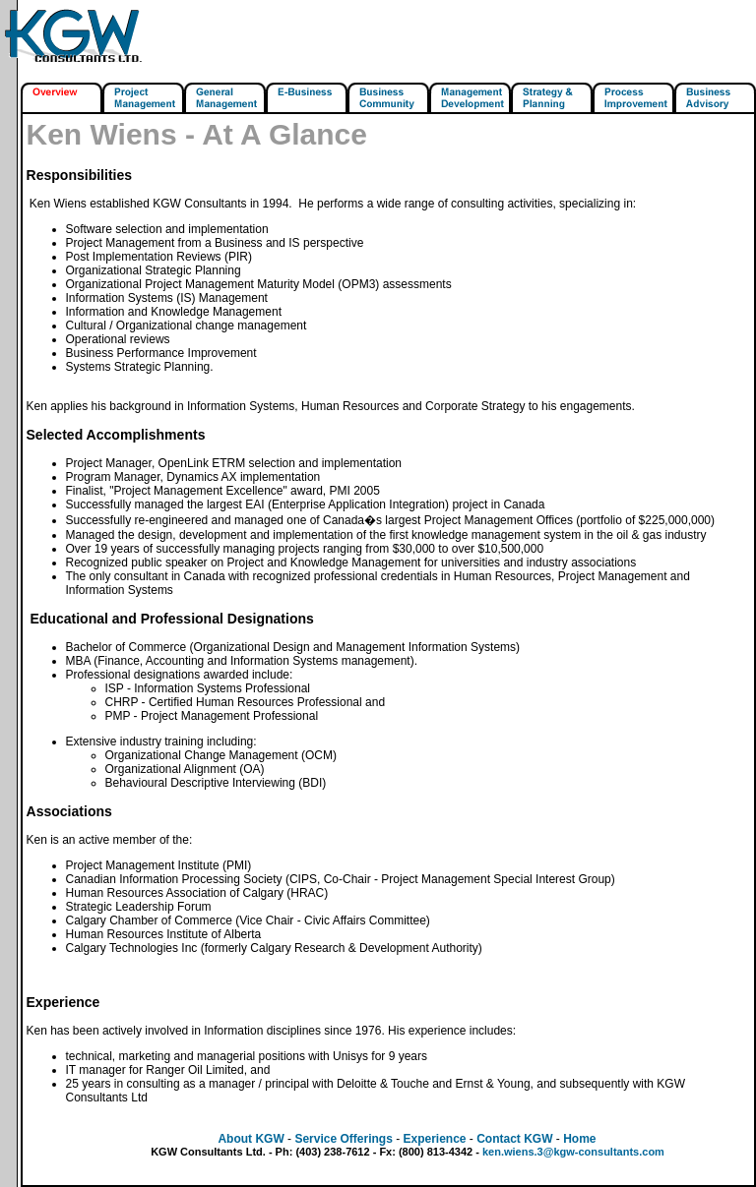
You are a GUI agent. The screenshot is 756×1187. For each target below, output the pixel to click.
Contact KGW (514, 1139)
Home (579, 1139)
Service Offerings (343, 1139)
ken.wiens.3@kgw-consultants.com (573, 1151)
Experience (434, 1139)
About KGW (251, 1139)
